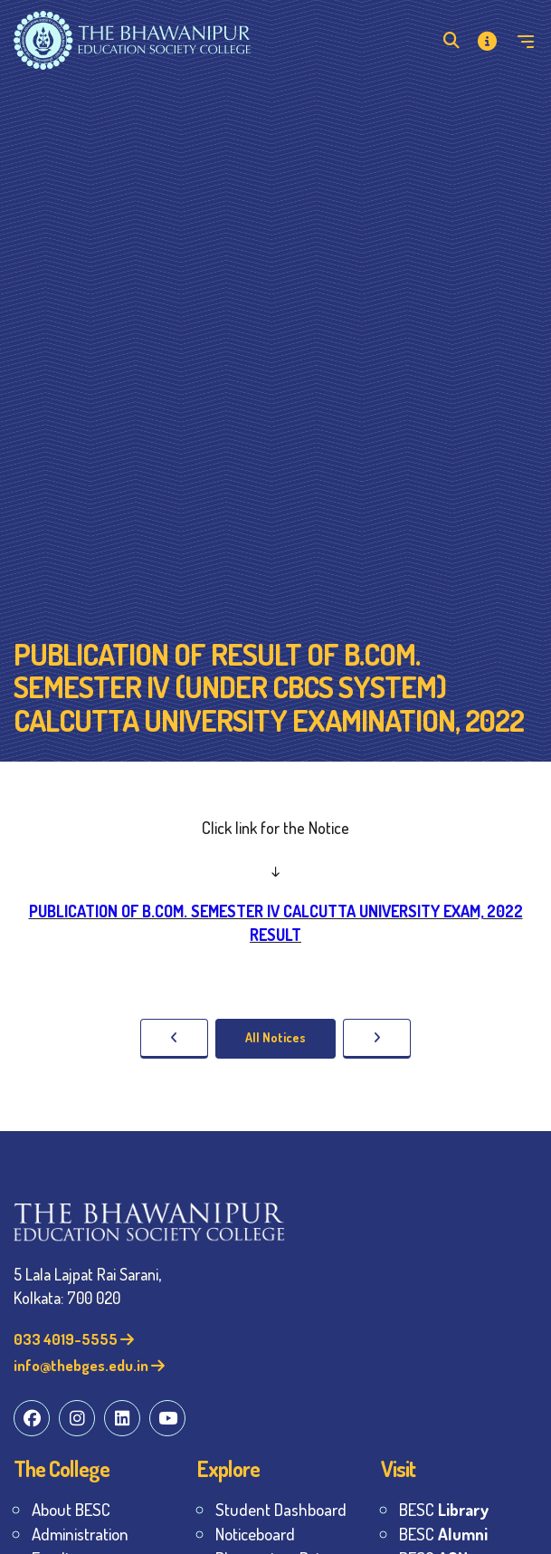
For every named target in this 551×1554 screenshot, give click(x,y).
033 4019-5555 (74, 1338)
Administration (80, 1533)
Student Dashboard (281, 1509)
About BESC (71, 1509)
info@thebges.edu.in (89, 1365)
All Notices (275, 1037)
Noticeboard (255, 1533)
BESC (444, 1509)
